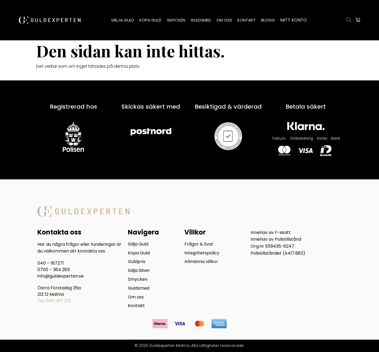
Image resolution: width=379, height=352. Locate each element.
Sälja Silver (139, 270)
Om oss (136, 297)
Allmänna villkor (201, 262)
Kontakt (136, 306)
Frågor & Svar (198, 244)
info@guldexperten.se (60, 276)
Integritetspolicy (201, 253)
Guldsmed (138, 288)
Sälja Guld (138, 244)
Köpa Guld (139, 253)
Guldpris (136, 262)
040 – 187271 (50, 263)
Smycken (138, 279)
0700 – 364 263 (53, 269)
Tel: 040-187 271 (54, 301)
